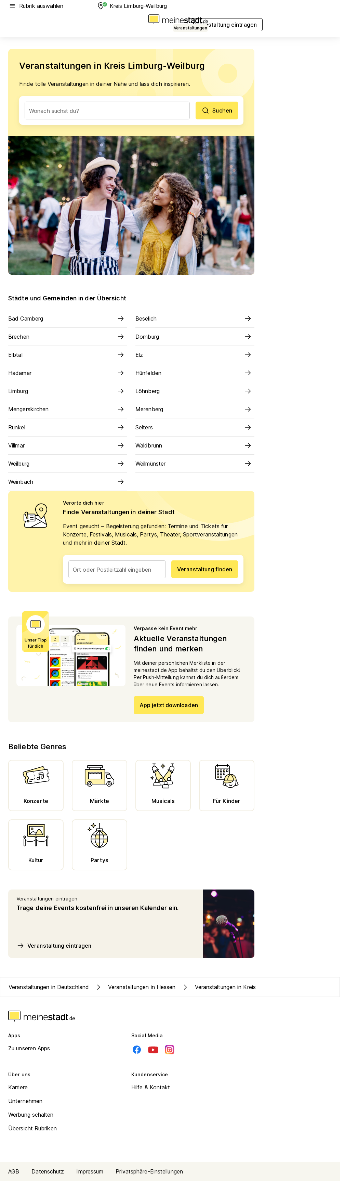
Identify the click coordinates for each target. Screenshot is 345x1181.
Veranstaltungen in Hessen (135, 987)
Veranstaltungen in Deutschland (49, 987)
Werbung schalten (31, 1114)
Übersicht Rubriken (32, 1128)
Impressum (89, 1171)
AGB (13, 1171)
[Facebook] (136, 1049)
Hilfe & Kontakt (150, 1087)
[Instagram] (169, 1049)
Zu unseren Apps (29, 1048)
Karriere (18, 1087)
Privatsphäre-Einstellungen (149, 1171)
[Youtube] (153, 1049)
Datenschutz (47, 1171)
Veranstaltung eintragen (53, 946)
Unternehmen (25, 1101)
